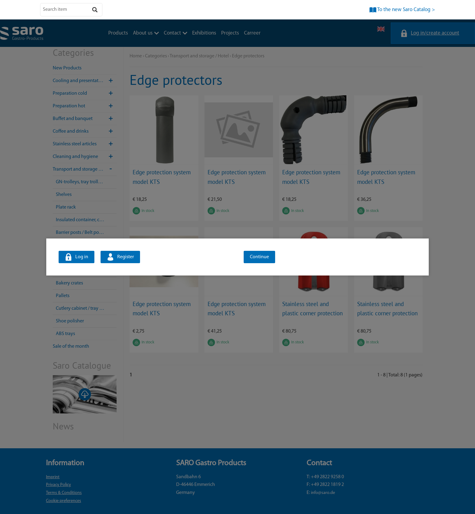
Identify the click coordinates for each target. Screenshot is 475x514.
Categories (156, 56)
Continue (259, 257)
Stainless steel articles (85, 144)
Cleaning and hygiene (85, 157)
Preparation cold (85, 93)
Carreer (252, 33)
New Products (67, 68)
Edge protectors (248, 56)
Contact (175, 33)
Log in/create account (435, 33)
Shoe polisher (70, 321)
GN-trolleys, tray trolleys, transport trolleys (86, 182)
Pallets (62, 295)
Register (125, 257)
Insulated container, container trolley (86, 220)
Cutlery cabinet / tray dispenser (86, 308)
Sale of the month (71, 346)
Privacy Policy (58, 485)
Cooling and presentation (85, 81)
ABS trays (65, 333)
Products (118, 33)
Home (136, 56)
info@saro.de (323, 493)
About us (146, 33)
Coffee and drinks (85, 131)
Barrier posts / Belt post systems (86, 232)
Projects (230, 33)
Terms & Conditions (64, 493)
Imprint (53, 477)
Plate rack (66, 207)
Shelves (64, 194)
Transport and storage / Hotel (85, 169)
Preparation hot (85, 106)
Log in (81, 257)
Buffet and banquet (85, 119)
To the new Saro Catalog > (406, 9)
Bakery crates (69, 283)
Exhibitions (204, 33)
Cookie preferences (63, 501)
